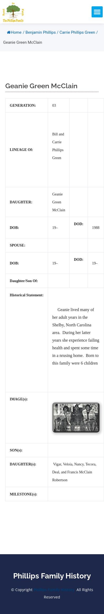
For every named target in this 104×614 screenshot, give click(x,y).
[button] (97, 11)
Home (14, 32)
